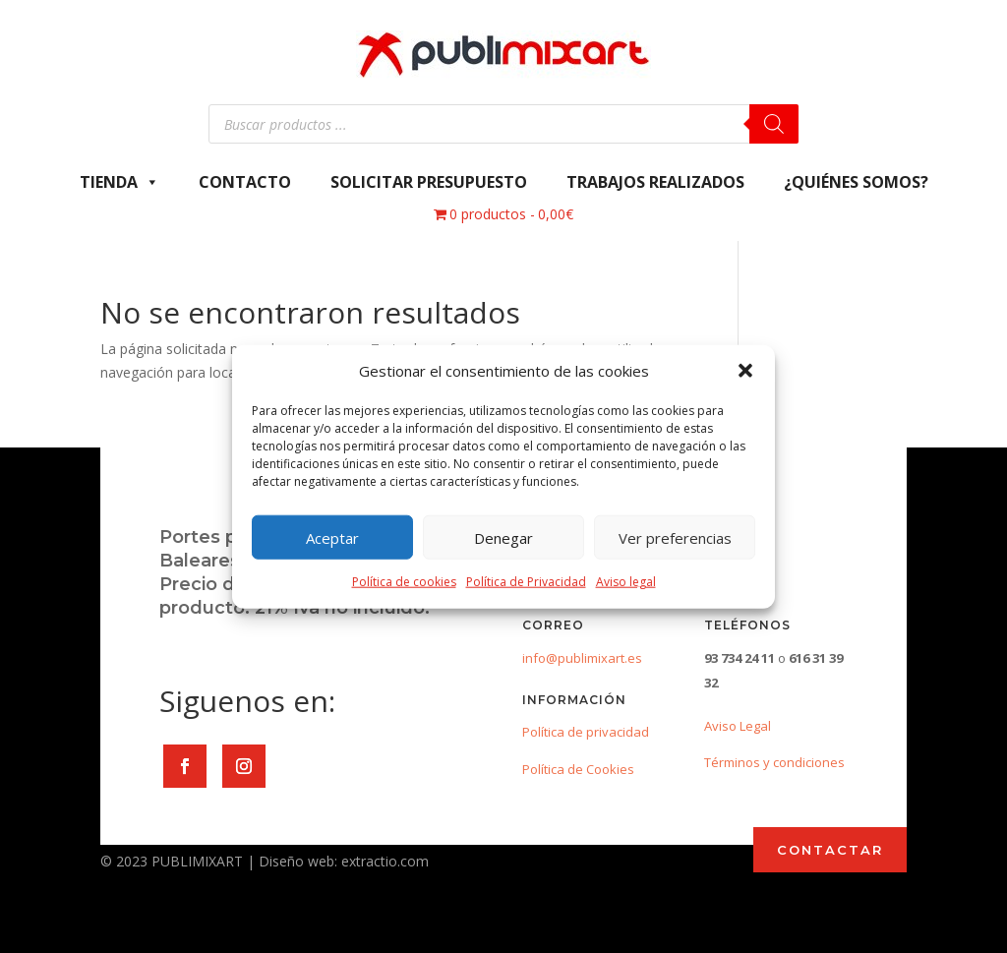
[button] (745, 371)
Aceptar (332, 538)
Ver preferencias (675, 538)
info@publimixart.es (582, 658)
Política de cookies (404, 581)
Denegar (503, 538)
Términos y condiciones (774, 762)
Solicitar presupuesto (428, 182)
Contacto (245, 182)
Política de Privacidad (526, 581)
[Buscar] (774, 124)
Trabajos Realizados (655, 182)
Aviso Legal (737, 726)
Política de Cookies (578, 769)
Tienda (119, 182)
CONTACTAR (830, 850)
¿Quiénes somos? (856, 182)
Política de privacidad (585, 732)
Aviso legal (626, 581)
